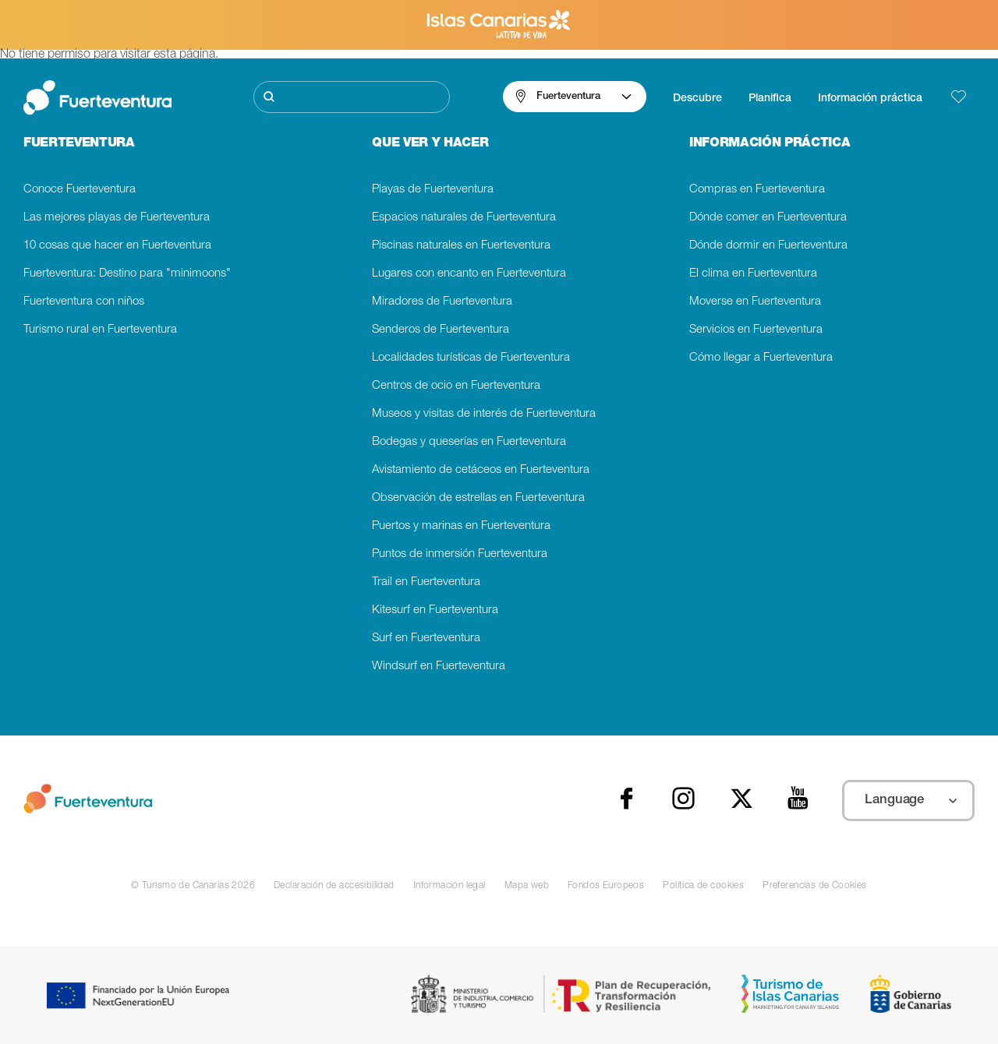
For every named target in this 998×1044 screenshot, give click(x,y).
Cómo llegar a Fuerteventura (761, 358)
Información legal (449, 886)
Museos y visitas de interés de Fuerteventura (484, 414)
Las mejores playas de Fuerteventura (116, 218)
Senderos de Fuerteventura (440, 330)
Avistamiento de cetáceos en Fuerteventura (480, 470)
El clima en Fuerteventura (753, 274)
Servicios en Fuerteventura (756, 330)
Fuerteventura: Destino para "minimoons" (127, 274)
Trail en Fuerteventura (426, 582)
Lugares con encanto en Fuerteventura (469, 274)
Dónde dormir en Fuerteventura (768, 246)
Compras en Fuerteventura (757, 190)
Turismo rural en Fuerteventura (100, 330)
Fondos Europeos (606, 886)
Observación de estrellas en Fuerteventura (478, 498)
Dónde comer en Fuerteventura (768, 218)
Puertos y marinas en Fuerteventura (461, 526)
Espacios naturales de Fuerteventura (464, 218)
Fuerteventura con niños (83, 302)
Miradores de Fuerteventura (442, 302)
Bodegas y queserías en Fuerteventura (469, 442)
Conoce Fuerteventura (79, 190)
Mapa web (526, 886)
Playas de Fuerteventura (433, 190)
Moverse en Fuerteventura (755, 302)
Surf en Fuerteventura (426, 638)
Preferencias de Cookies (815, 886)
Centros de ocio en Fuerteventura (456, 386)
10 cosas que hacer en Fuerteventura (117, 246)
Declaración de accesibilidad (334, 886)
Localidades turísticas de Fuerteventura (471, 358)
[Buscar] (351, 97)
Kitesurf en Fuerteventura (435, 610)
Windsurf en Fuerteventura (438, 666)
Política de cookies (703, 886)
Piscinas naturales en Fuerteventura (461, 246)
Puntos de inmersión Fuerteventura (459, 554)
